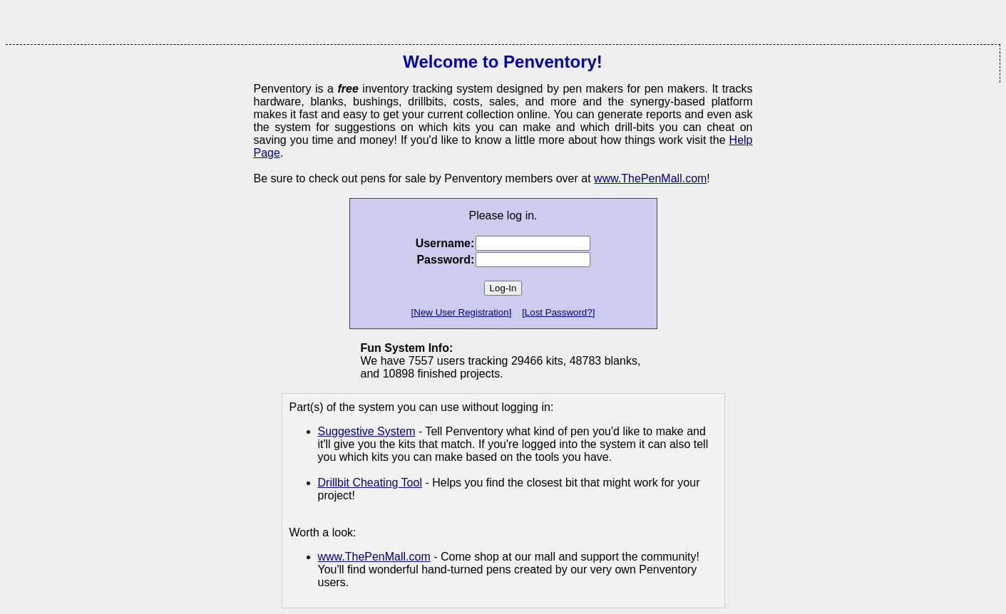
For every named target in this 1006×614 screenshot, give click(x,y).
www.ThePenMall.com (650, 178)
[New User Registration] (461, 312)
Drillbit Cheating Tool (370, 483)
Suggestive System (367, 431)
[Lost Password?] (558, 312)
